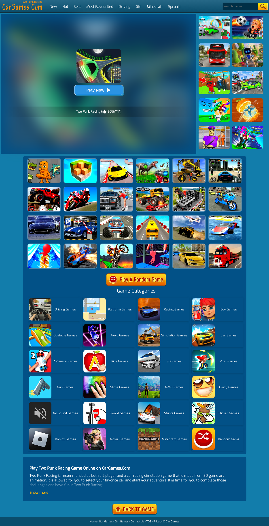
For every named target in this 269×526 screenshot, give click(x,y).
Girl (139, 6)
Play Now (98, 90)
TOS (148, 521)
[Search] (240, 6)
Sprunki (174, 6)
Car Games (172, 521)
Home (93, 521)
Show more (39, 492)
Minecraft (155, 6)
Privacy (157, 521)
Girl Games (122, 521)
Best (77, 6)
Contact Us (137, 521)
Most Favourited (99, 6)
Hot (65, 6)
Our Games (106, 521)
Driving (124, 6)
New (53, 6)
